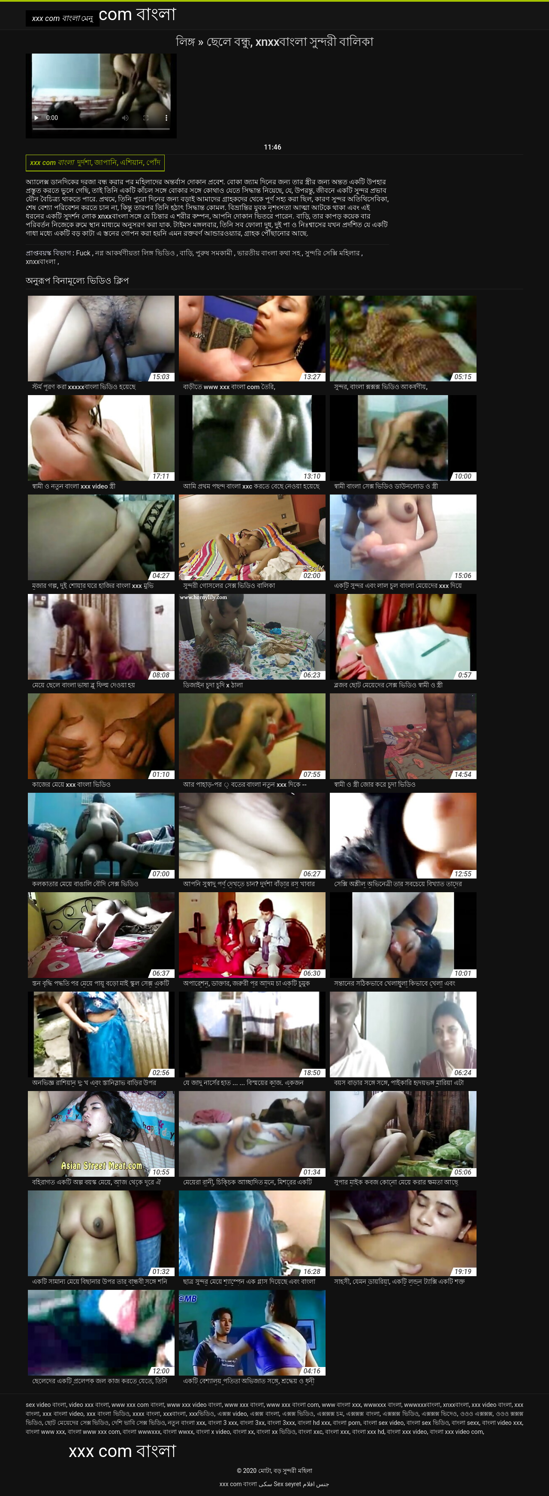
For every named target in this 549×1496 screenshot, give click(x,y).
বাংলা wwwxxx (141, 1432)
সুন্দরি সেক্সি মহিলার (333, 254)
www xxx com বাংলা (138, 1405)
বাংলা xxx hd (368, 1432)
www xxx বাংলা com (292, 1405)
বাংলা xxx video (407, 1432)
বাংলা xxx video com (456, 1432)
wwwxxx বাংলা (382, 1405)
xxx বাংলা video (62, 1414)
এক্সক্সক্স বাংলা (363, 1414)
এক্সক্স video (232, 1414)
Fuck (84, 254)
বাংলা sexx (465, 1423)
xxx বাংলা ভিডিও (108, 1414)
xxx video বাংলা (492, 1405)
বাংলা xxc (310, 1432)
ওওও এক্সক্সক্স (476, 1414)
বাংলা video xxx (502, 1423)
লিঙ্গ (186, 42)
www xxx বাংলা (244, 1405)
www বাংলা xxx (341, 1405)
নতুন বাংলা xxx (186, 1423)
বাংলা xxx (337, 1432)
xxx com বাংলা (238, 1484)
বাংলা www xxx (45, 1432)
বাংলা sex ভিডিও (428, 1423)
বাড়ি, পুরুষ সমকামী (207, 254)
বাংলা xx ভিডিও (276, 1432)
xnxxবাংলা (42, 262)
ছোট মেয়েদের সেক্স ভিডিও (77, 1423)
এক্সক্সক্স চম (330, 1414)
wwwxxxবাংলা (422, 1405)
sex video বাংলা (46, 1405)
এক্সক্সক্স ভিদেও (439, 1414)
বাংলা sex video (383, 1423)
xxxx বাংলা (146, 1414)
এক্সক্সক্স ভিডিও (401, 1414)
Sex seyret (287, 1484)
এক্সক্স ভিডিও (298, 1414)
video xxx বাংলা (89, 1405)
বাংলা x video (213, 1432)
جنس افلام (316, 1484)
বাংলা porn (346, 1423)
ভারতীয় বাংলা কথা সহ (269, 254)
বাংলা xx (243, 1432)
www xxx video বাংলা (194, 1405)
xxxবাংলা (174, 1414)
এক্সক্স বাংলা (264, 1414)
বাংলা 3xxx (281, 1423)
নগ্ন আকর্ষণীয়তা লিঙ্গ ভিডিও (136, 254)
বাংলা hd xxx (314, 1423)
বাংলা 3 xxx (222, 1423)
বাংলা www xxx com (94, 1432)
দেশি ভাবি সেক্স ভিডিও (138, 1423)
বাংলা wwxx (178, 1432)
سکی (265, 1484)
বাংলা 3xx (252, 1423)
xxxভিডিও (201, 1414)
